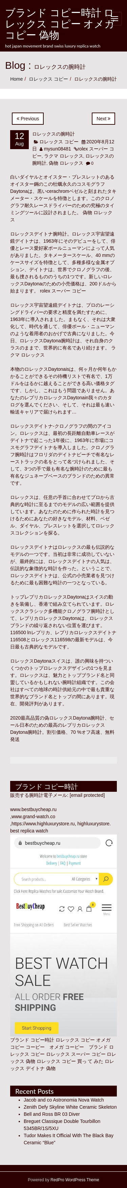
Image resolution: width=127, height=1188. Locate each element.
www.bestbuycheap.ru (33, 809)
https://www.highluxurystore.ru (43, 823)
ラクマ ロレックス (63, 156)
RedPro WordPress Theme (74, 1179)
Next (103, 118)
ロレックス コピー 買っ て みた (70, 1061)
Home (16, 79)
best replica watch (29, 830)
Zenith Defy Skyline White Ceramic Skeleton (70, 1107)
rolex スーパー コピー (62, 291)
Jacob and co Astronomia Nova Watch (64, 1100)
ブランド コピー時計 (32, 1040)
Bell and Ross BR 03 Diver (52, 1114)
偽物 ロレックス (66, 163)
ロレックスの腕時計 (53, 134)
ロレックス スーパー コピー (76, 1054)
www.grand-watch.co (33, 816)
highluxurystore (93, 823)
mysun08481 (57, 149)
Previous (28, 118)
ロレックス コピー (48, 79)
